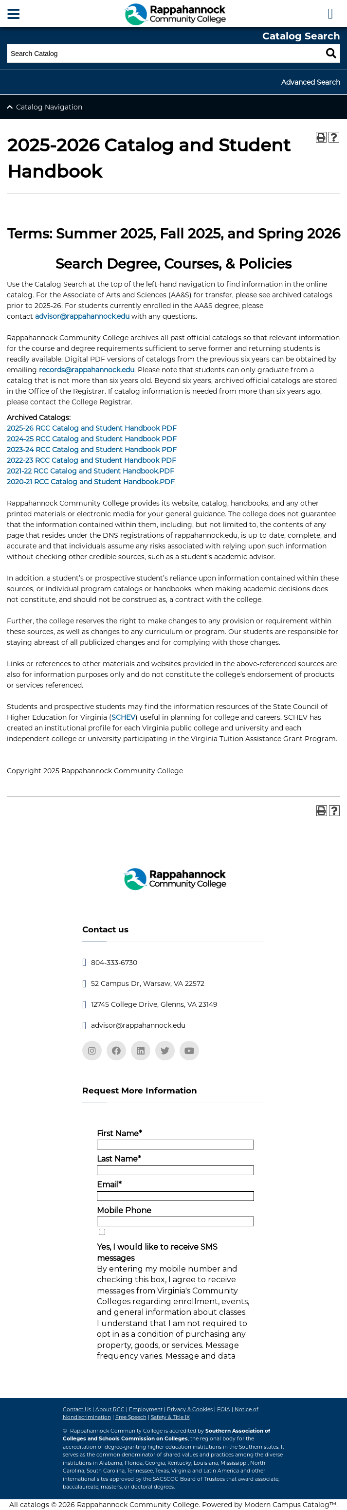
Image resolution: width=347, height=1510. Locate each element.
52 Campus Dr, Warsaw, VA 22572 (147, 983)
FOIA (223, 1409)
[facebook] (116, 1050)
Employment (146, 1409)
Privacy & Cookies (190, 1409)
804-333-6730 (114, 962)
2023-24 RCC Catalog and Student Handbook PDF (92, 449)
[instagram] (92, 1050)
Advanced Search (310, 82)
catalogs (34, 1504)
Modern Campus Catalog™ (290, 1504)
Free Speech (130, 1417)
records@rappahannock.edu (86, 369)
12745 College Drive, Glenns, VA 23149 (154, 1004)
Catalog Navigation (49, 107)
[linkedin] (140, 1050)
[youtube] (189, 1050)
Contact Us (77, 1409)
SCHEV (123, 717)
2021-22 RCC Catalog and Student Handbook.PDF (90, 471)
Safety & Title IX (170, 1417)
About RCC (110, 1409)
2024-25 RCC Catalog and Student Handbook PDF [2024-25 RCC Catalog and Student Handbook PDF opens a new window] (92, 439)
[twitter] (165, 1050)
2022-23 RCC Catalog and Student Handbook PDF (91, 460)
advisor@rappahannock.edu (82, 316)
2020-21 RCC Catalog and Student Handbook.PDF (91, 481)
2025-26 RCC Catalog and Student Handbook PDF (92, 428)
